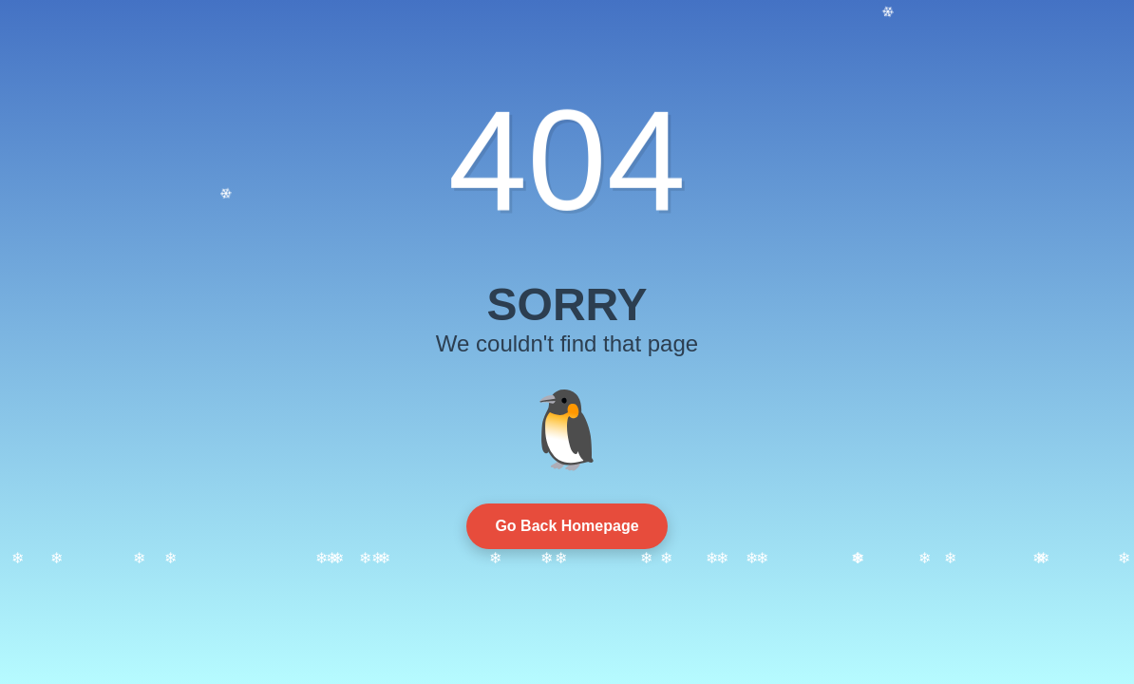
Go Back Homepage (566, 526)
